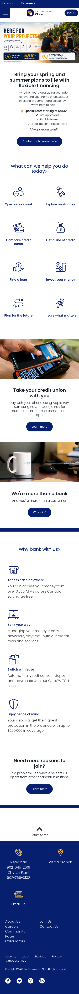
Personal (8, 3)
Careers (11, 926)
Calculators (15, 941)
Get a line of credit (60, 240)
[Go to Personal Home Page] (39, 12)
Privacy (57, 956)
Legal (25, 956)
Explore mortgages (60, 204)
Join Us (45, 921)
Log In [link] (71, 12)
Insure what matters (61, 315)
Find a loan (18, 279)
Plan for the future (18, 315)
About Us (12, 921)
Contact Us (49, 926)
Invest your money (60, 279)
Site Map (40, 956)
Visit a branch (60, 862)
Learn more (39, 789)
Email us (18, 904)
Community (15, 931)
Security (10, 956)
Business (28, 3)
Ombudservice (16, 960)
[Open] (5, 13)
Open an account (18, 204)
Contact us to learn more (36, 141)
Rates (10, 936)
